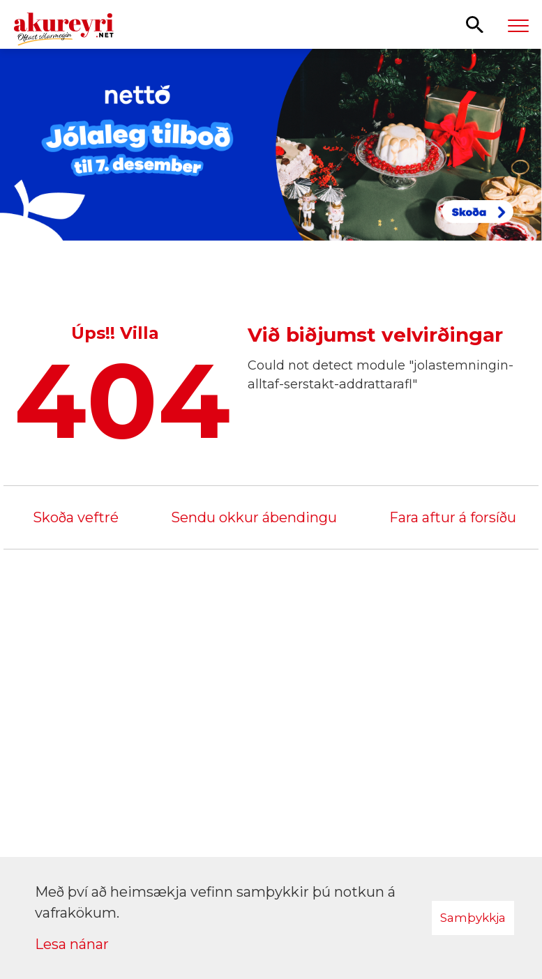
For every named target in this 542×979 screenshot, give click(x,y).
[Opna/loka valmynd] (518, 25)
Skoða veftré (76, 517)
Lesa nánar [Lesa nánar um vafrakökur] (72, 944)
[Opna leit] (474, 23)
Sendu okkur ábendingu (254, 517)
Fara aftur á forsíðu (452, 517)
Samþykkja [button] (473, 918)
